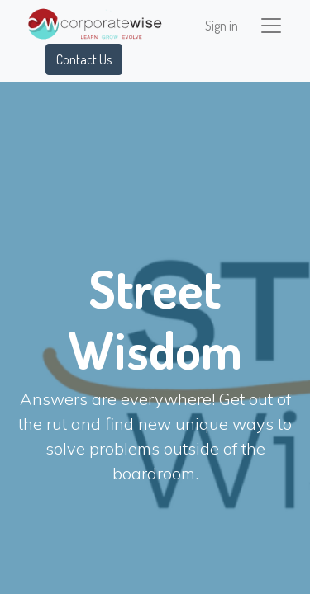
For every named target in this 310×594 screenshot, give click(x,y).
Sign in (221, 25)
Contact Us (84, 59)
